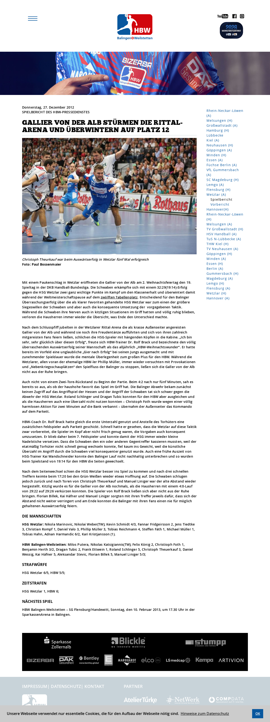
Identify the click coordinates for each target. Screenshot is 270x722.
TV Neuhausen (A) (222, 249)
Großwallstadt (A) (222, 125)
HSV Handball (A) (221, 234)
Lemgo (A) (215, 184)
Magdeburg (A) (219, 278)
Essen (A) (214, 160)
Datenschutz (66, 686)
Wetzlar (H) (216, 293)
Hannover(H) (217, 209)
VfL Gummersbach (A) (222, 172)
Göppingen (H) (219, 253)
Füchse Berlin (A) (221, 165)
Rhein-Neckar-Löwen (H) (224, 216)
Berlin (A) (214, 268)
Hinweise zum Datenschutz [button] (205, 713)
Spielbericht (221, 199)
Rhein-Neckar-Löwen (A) (224, 113)
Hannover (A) (218, 298)
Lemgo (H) (215, 283)
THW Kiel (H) (217, 244)
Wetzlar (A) (216, 194)
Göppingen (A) (219, 150)
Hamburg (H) (217, 130)
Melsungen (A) (219, 224)
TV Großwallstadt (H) (224, 229)
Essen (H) (214, 263)
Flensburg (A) (218, 288)
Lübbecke (214, 135)
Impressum (34, 686)
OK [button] (257, 713)
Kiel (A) (212, 140)
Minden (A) (216, 258)
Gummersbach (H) (222, 273)
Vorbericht (219, 204)
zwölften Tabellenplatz (119, 297)
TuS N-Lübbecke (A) (223, 239)
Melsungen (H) (219, 120)
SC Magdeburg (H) (222, 179)
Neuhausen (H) (219, 145)
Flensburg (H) (218, 189)
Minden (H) (216, 155)
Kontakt (94, 686)
